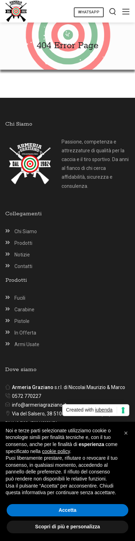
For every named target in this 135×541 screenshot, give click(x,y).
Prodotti (23, 243)
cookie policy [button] (56, 451)
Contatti (23, 266)
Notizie (22, 254)
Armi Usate (26, 344)
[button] (125, 433)
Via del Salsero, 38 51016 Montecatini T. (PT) (61, 413)
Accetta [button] (68, 510)
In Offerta (25, 333)
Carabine (24, 309)
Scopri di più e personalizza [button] (67, 526)
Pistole (22, 321)
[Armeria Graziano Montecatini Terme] (16, 10)
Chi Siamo (25, 231)
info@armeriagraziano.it (39, 405)
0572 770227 (26, 396)
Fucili (19, 298)
